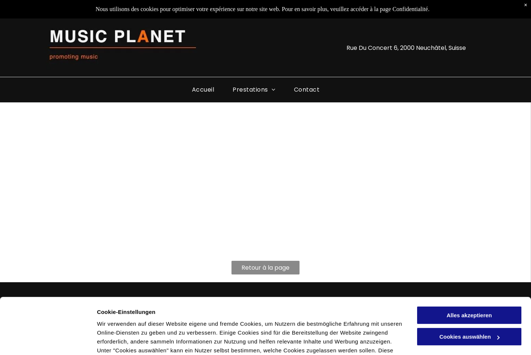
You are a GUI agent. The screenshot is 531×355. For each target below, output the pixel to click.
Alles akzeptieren (469, 267)
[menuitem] (203, 89)
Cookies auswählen (123, 340)
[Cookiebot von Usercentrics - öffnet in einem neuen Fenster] (48, 340)
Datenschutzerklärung (128, 320)
